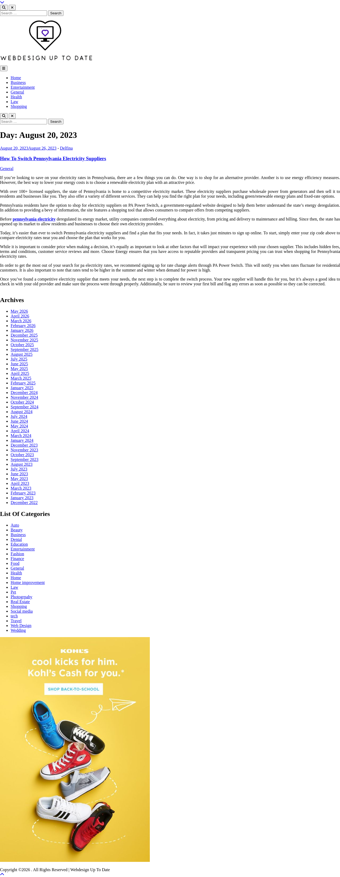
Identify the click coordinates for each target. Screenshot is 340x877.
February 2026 (23, 325)
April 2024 (20, 431)
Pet (13, 592)
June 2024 (19, 421)
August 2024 (21, 411)
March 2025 (21, 378)
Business (18, 82)
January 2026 (22, 330)
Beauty (17, 530)
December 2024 (24, 392)
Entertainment (23, 87)
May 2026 (19, 311)
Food (15, 563)
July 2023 (19, 469)
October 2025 (22, 344)
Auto (15, 525)
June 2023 (19, 474)
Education (19, 544)
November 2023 (24, 450)
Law (14, 101)
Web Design (21, 625)
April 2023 (20, 483)
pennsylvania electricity (34, 219)
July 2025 (19, 359)
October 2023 (22, 454)
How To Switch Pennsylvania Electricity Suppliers (53, 158)
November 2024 (24, 397)
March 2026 (21, 321)
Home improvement (28, 582)
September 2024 (24, 407)
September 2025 (24, 349)
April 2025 (20, 373)
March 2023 (21, 488)
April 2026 (20, 316)
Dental (16, 539)
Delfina (66, 148)
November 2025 (24, 340)
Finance (17, 558)
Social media (22, 611)
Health (16, 97)
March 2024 (21, 435)
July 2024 (19, 416)
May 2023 (19, 478)
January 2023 (22, 497)
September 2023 (24, 459)
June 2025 (19, 364)
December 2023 (24, 445)
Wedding (18, 630)
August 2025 (21, 354)
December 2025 (24, 335)
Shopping (19, 106)
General (17, 92)
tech (14, 616)
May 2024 (19, 426)
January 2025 (22, 387)
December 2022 (24, 502)
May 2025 (19, 368)
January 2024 (22, 440)
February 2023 (23, 493)
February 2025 (23, 383)
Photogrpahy (21, 597)
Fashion (17, 554)
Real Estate (20, 601)
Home (16, 77)
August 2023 (21, 464)
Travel (16, 620)
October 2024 (22, 402)
